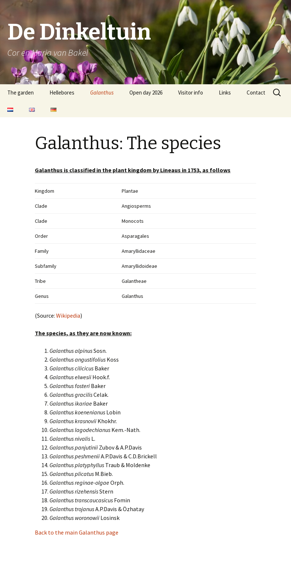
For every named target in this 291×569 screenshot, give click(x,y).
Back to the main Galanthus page (76, 532)
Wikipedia (68, 315)
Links (225, 92)
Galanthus (102, 92)
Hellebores (61, 92)
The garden (20, 92)
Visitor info (190, 92)
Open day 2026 (145, 92)
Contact (256, 92)
